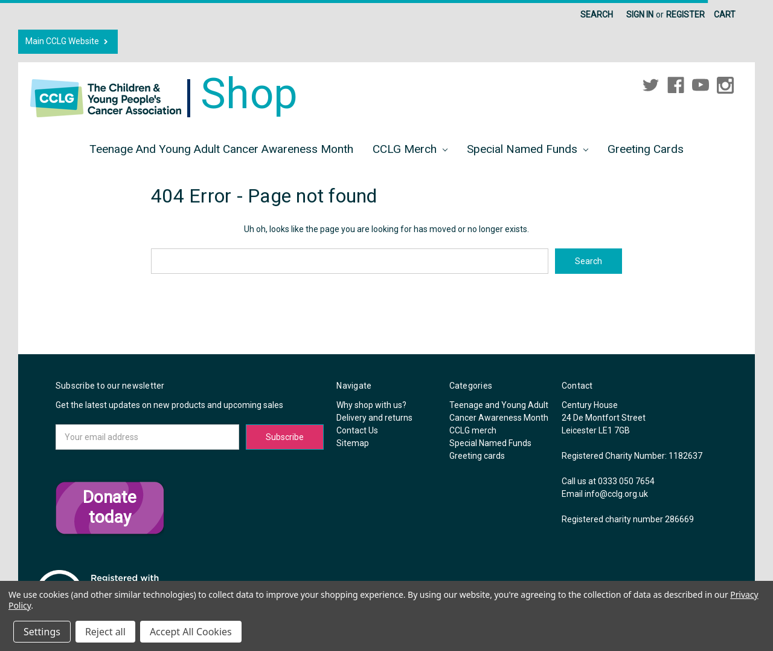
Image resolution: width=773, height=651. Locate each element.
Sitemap (352, 443)
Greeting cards (646, 149)
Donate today (109, 507)
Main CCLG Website (68, 41)
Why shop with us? (371, 405)
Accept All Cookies (191, 631)
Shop (164, 93)
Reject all (105, 631)
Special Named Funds (527, 149)
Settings (42, 631)
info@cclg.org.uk (616, 494)
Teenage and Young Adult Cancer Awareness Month (221, 149)
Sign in (639, 14)
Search (596, 14)
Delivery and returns (374, 418)
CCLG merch (410, 149)
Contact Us (357, 430)
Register (685, 14)
